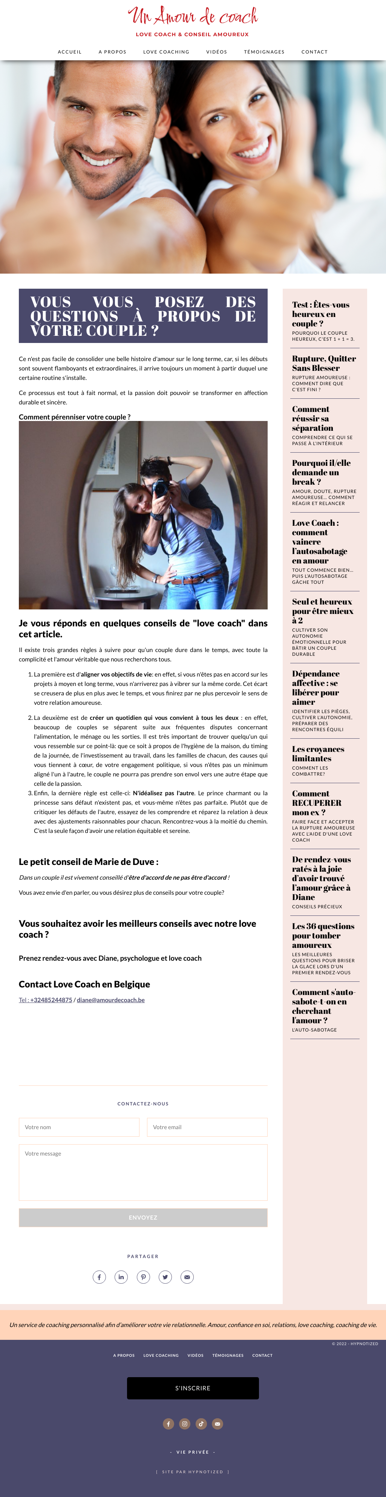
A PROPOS (113, 52)
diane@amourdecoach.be (111, 1000)
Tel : (45, 1000)
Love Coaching (166, 52)
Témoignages (264, 52)
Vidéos (216, 52)
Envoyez (143, 1217)
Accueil (70, 52)
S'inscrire (192, 1388)
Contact (315, 52)
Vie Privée (193, 1452)
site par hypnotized (193, 1472)
